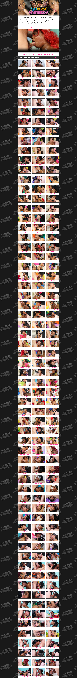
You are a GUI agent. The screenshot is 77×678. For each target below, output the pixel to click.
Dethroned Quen (52, 135)
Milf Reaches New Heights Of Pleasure (24, 232)
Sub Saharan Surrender (52, 454)
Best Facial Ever (24, 309)
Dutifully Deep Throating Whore (25, 241)
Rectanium (24, 560)
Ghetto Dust (52, 628)
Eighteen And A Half (52, 618)
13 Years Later (52, 541)
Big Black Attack (24, 599)
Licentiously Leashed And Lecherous (38, 444)
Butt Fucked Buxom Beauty (24, 454)
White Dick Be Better (24, 521)
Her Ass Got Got (38, 647)
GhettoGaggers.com (44, 19)
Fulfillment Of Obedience (25, 203)
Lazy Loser (24, 647)
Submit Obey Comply (38, 512)
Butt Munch (24, 290)
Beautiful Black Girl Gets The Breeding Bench (52, 290)
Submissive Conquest (38, 203)
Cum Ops (24, 67)
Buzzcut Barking (52, 280)
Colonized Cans (38, 550)
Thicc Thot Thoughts (38, 570)
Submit (38, 309)
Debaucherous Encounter (38, 164)
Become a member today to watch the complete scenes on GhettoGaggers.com (46, 24)
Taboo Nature (38, 193)
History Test (52, 657)
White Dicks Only (38, 463)
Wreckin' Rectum (24, 193)
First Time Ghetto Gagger (52, 666)
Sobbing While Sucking (52, 560)
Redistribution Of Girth (52, 502)
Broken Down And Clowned (52, 512)
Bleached (24, 570)
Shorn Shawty (24, 512)
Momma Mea (24, 579)
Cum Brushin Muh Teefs (38, 531)
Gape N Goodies (38, 608)
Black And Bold (52, 193)
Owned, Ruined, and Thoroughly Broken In (38, 154)
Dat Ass (52, 599)
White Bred (38, 415)
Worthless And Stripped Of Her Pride (38, 116)
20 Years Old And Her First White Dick (25, 425)
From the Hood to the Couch (52, 87)
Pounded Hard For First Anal (38, 386)
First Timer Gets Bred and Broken (24, 367)
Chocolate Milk (24, 483)
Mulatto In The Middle (38, 628)
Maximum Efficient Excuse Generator (24, 637)
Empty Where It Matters (38, 96)
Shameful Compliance (38, 183)
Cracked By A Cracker (24, 463)
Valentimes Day (24, 666)
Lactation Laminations (38, 560)
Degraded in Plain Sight (24, 106)
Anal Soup (24, 444)
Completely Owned (52, 145)
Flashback (38, 434)
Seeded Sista (25, 386)
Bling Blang (52, 550)
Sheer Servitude (38, 261)
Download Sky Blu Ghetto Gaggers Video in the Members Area (38, 54)
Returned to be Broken (24, 87)
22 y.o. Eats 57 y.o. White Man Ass (52, 579)
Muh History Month (25, 531)
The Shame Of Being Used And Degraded (24, 183)
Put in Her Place (52, 96)
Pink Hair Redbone (25, 357)
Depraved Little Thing (52, 116)
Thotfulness (38, 290)
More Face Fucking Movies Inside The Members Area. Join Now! (38, 27)
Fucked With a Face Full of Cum (52, 319)
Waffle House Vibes (52, 338)
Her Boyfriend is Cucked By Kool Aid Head (25, 415)
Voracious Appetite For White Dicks (24, 164)
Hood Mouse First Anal (38, 483)
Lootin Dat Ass (52, 67)
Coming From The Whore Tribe (38, 222)
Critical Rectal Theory (52, 570)
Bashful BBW (38, 299)
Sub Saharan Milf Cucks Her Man (52, 405)
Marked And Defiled (38, 145)
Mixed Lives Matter (38, 637)
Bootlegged (52, 531)
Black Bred (38, 396)
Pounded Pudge (38, 657)
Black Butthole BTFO (38, 357)
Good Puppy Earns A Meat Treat (52, 444)
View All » (56, 57)
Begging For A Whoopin (24, 396)
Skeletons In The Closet (24, 405)
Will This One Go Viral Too (38, 251)
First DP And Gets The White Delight (24, 299)
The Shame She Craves (24, 116)
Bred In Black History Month (52, 261)
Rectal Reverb (52, 270)
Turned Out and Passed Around (38, 135)
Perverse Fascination (24, 154)
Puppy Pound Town (52, 212)
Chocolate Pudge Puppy (52, 241)
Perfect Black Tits (38, 502)
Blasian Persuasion (38, 589)
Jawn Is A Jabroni (24, 541)
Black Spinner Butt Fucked (52, 386)
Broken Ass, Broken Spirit (25, 589)
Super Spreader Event (24, 608)
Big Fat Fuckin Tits (52, 299)
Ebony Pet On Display (52, 425)
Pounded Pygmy (24, 492)
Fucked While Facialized (24, 319)
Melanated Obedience (52, 473)
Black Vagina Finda (52, 232)
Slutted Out (52, 251)
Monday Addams (38, 77)
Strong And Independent (24, 261)
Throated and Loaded (24, 77)
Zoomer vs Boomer (24, 434)
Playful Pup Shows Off (24, 280)
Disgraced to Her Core (52, 106)
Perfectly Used (52, 125)
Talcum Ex (52, 637)
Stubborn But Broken (38, 666)
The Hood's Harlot (38, 67)
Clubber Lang (38, 405)
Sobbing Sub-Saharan (38, 521)
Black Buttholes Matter (52, 367)
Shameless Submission (52, 222)
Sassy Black (38, 328)
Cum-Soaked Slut (38, 87)
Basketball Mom (24, 328)
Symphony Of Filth (25, 125)
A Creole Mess (24, 135)
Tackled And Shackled (24, 550)
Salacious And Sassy (38, 473)
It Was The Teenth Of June (24, 618)
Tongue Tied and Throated (52, 77)
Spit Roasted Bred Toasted (38, 319)
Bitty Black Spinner (38, 579)
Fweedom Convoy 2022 (52, 521)
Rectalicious (38, 270)
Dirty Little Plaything (38, 174)
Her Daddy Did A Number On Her (52, 415)
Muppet (38, 338)
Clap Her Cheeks (38, 367)
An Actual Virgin (52, 608)
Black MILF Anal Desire (38, 241)
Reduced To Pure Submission (52, 154)
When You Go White (24, 628)
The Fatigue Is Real (38, 106)
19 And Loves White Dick (52, 492)
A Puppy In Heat (38, 232)
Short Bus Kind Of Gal (52, 589)
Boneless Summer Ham (52, 463)
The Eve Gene (38, 676)
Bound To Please (52, 183)
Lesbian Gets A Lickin (24, 676)
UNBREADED (38, 454)
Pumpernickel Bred (25, 270)
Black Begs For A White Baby (24, 338)
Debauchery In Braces (24, 212)
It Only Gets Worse (52, 396)
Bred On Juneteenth (52, 328)
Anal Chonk (24, 473)
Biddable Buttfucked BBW (52, 434)
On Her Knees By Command (24, 145)
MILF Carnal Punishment (24, 222)
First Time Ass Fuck (25, 502)
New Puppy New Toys (38, 280)
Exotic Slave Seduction (52, 203)
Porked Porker (52, 483)
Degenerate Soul (52, 174)
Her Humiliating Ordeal (38, 125)
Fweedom (52, 676)
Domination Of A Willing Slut (24, 174)
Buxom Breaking (38, 618)
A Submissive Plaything (38, 212)
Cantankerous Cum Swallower (24, 657)
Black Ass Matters (52, 647)
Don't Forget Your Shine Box (38, 425)
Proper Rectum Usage (24, 251)
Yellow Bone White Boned (24, 96)
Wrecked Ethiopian (38, 492)
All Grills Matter (38, 541)
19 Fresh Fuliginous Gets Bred (52, 357)
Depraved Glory (52, 164)
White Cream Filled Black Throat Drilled (52, 309)
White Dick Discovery (38, 599)
